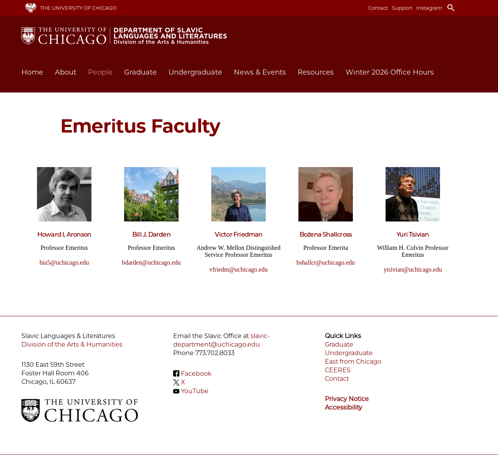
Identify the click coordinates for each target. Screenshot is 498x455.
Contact (378, 8)
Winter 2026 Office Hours (389, 72)
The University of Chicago (78, 8)
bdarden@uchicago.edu (151, 262)
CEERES (338, 370)
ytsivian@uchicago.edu (413, 269)
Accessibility (343, 407)
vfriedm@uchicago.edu (238, 269)
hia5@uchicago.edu (64, 262)
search (451, 7)
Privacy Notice (347, 399)
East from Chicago (353, 361)
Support (402, 8)
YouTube (195, 391)
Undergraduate (349, 353)
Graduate (339, 344)
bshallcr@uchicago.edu (325, 262)
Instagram (429, 8)
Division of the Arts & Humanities (72, 344)
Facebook (196, 373)
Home (32, 72)
